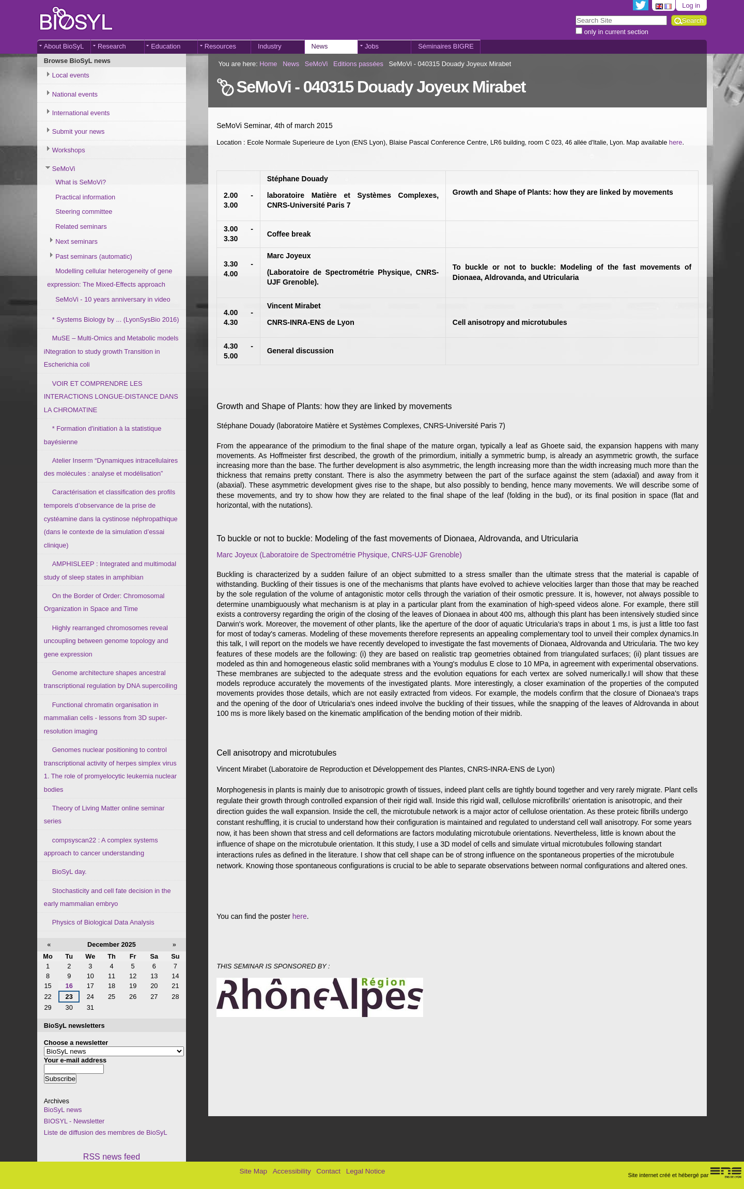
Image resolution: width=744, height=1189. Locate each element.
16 (69, 986)
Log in (691, 5)
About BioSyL (64, 46)
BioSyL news (63, 1110)
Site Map (253, 1171)
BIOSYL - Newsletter (74, 1121)
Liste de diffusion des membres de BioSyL (105, 1132)
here (676, 142)
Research (112, 46)
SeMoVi (316, 64)
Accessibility (292, 1171)
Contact (328, 1171)
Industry (270, 46)
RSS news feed (111, 1156)
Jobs (372, 46)
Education (165, 46)
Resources (220, 46)
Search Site (575, 14)
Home (268, 64)
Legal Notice (365, 1171)
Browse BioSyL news (77, 61)
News (320, 46)
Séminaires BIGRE (445, 46)
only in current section (616, 32)
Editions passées (358, 64)
